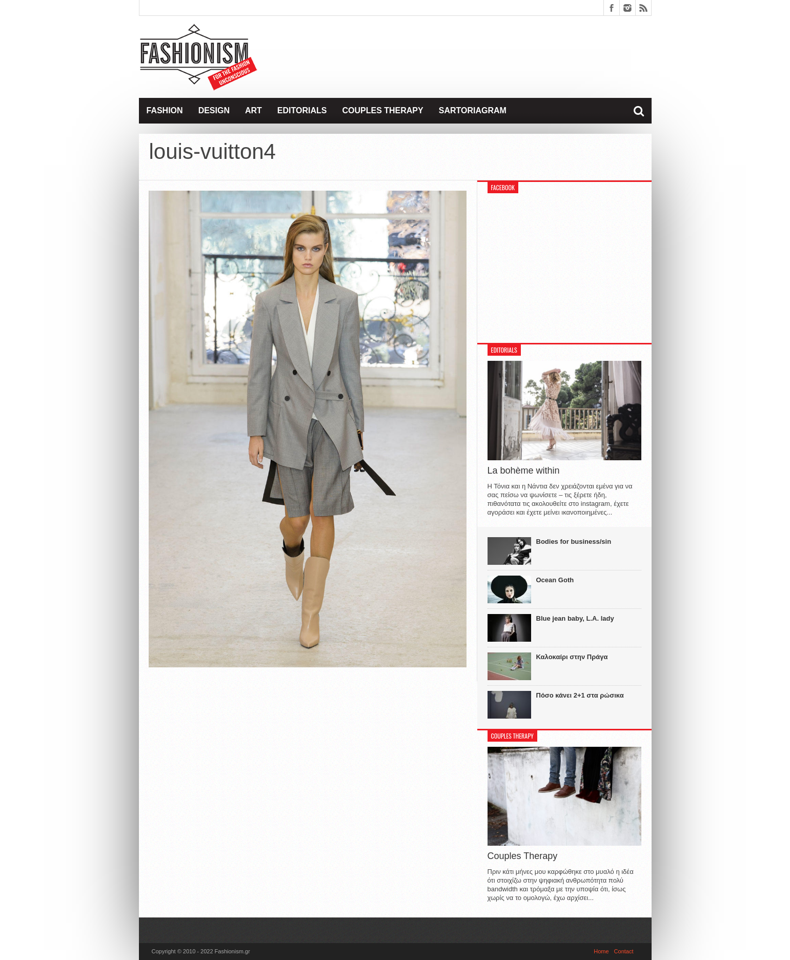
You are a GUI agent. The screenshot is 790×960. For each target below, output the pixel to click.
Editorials (302, 110)
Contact (624, 951)
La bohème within (524, 470)
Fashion (165, 110)
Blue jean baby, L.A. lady (575, 618)
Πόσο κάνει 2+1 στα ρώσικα (580, 695)
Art (253, 110)
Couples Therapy (382, 110)
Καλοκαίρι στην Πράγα (572, 657)
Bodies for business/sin (574, 541)
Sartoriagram (473, 110)
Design (214, 110)
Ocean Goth (555, 580)
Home (601, 951)
